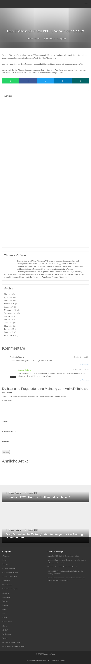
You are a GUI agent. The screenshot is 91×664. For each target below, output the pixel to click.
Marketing (6, 597)
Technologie (7, 634)
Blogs (5, 560)
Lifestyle (6, 593)
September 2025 (10, 313)
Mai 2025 (7, 320)
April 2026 (8, 297)
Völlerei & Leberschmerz (11, 642)
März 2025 (8, 326)
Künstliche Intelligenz (10, 589)
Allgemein (62, 39)
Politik (5, 609)
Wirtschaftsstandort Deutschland (13, 646)
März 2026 (8, 301)
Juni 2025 (8, 316)
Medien (5, 601)
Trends (5, 638)
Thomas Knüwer (33, 39)
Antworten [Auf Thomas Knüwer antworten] (85, 380)
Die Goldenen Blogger (10, 572)
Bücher (5, 564)
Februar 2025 (9, 329)
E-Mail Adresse (8, 432)
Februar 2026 (9, 304)
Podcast (5, 605)
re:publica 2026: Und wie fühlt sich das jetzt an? (63, 556)
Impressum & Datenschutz (36, 661)
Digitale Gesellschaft (10, 577)
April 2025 (8, 323)
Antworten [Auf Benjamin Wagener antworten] (85, 364)
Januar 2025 (8, 332)
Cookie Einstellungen (56, 661)
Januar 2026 (8, 307)
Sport (5, 626)
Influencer (6, 581)
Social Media (7, 622)
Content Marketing (9, 568)
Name (4, 422)
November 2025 (10, 310)
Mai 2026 (7, 294)
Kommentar (7, 401)
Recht (5, 618)
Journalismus (7, 585)
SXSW (5, 630)
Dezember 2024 (10, 335)
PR (4, 614)
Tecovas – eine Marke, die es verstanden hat (62, 567)
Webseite (5, 442)
